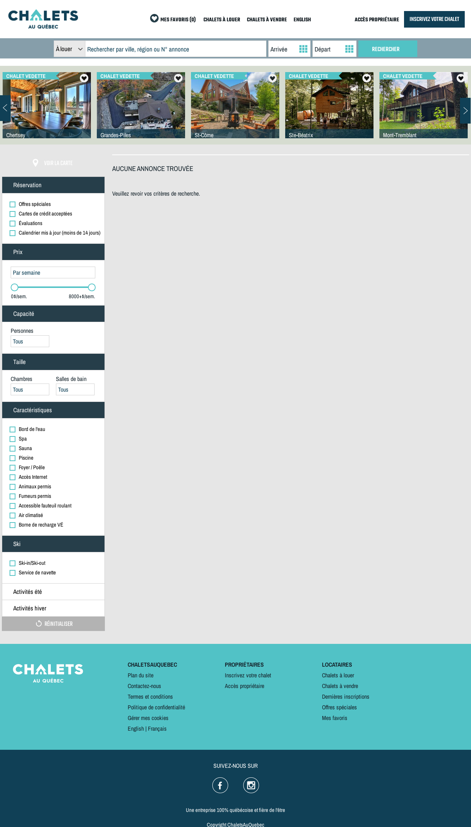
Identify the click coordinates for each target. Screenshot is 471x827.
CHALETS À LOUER (221, 20)
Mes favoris (334, 718)
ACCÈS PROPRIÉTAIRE (377, 20)
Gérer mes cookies (148, 718)
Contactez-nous (144, 686)
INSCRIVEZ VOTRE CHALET (434, 19)
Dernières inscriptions (345, 696)
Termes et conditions (150, 696)
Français (157, 728)
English (136, 728)
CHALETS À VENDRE (267, 20)
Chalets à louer (338, 675)
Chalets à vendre (340, 686)
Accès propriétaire (244, 686)
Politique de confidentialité (156, 707)
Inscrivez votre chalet (248, 675)
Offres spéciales (339, 707)
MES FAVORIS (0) (178, 20)
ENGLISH (302, 20)
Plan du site (140, 675)
